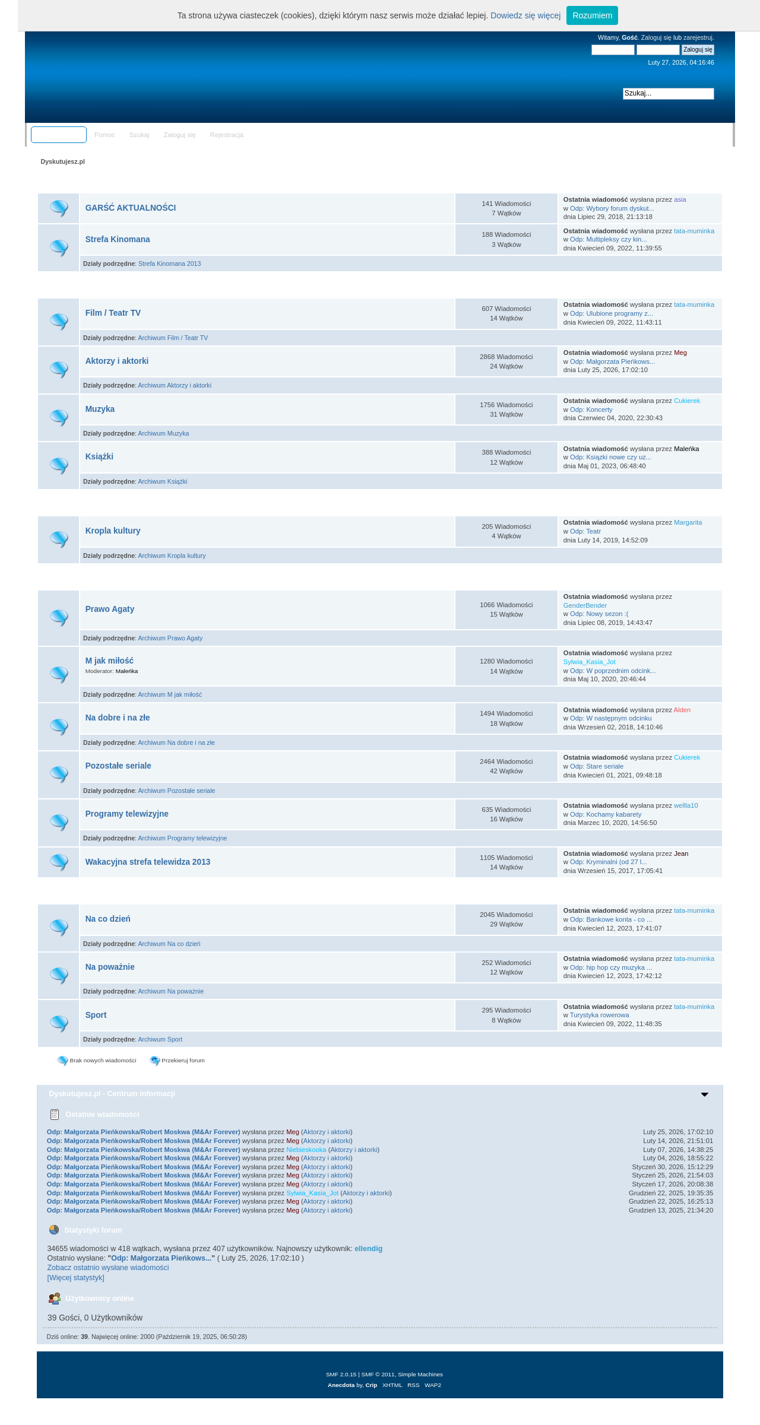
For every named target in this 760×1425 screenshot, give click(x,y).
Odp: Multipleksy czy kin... (608, 239)
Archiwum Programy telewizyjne (182, 838)
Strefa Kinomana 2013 (169, 263)
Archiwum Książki (162, 481)
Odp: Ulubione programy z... (611, 313)
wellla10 (686, 805)
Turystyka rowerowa (599, 1014)
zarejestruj (697, 37)
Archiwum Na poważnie (171, 991)
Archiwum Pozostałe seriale (176, 790)
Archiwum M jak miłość (170, 694)
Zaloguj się (656, 37)
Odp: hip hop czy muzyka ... (611, 967)
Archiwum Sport (160, 1039)
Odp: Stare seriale (596, 766)
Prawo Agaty (110, 609)
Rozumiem (592, 15)
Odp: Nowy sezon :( (599, 613)
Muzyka (100, 409)
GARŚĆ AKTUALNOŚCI (131, 208)
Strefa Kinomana (118, 239)
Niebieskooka (306, 1149)
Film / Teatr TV (113, 313)
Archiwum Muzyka (163, 433)
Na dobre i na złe (118, 717)
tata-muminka (694, 230)
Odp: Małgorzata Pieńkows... (612, 361)
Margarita (688, 522)
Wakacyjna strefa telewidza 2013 (148, 862)
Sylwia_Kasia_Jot (589, 661)
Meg (680, 352)
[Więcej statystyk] (75, 1278)
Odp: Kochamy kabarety (605, 814)
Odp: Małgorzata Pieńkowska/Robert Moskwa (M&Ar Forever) (143, 1131)
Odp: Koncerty (591, 409)
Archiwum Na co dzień (169, 943)
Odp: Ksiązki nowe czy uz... (610, 457)
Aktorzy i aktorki (117, 361)
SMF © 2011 (378, 1374)
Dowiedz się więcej (525, 15)
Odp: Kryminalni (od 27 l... (608, 861)
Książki (99, 456)
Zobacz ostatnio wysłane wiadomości (108, 1268)
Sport (96, 1015)
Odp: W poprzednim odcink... (613, 670)
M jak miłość (110, 660)
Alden (682, 709)
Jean (681, 853)
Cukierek (687, 400)
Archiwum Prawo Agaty (170, 638)
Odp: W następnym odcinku (611, 718)
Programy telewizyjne (127, 814)
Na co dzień (108, 919)
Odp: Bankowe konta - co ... (611, 919)
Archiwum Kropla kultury (171, 555)
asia (680, 199)
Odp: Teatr (585, 531)
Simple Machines (420, 1374)
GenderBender (585, 605)
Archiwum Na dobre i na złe (176, 742)
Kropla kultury (113, 530)
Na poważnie (110, 967)
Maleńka (686, 448)
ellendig (368, 1249)
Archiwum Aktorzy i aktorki (174, 385)
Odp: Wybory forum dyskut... (612, 208)
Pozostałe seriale (118, 765)
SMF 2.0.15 (341, 1374)
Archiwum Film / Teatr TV (173, 337)
